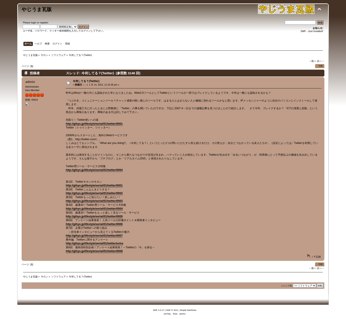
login (33, 22)
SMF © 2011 (172, 310)
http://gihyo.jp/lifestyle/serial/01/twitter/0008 (94, 251)
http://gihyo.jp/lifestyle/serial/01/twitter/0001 (94, 123)
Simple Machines (188, 310)
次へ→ (320, 61)
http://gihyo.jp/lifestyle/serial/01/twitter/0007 (94, 235)
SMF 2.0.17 (158, 310)
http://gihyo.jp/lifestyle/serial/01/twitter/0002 (94, 193)
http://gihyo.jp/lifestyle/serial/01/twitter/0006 (94, 224)
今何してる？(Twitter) (86, 81)
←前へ (312, 61)
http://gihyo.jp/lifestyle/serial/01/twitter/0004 (94, 170)
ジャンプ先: (287, 286)
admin (30, 82)
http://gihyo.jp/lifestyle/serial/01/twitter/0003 (94, 200)
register (44, 22)
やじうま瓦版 (37, 9)
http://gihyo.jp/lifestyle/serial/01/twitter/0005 (94, 216)
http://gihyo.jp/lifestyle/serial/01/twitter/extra (94, 243)
